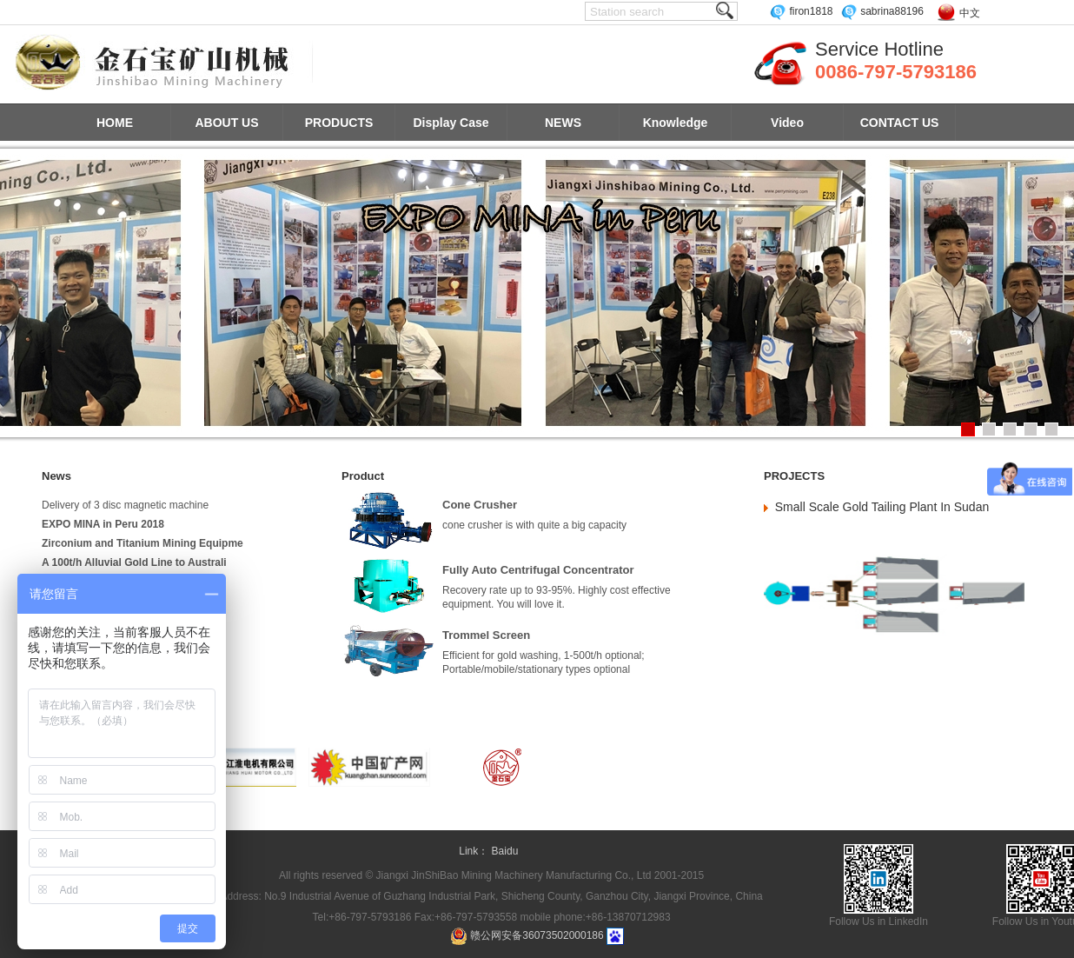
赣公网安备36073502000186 (536, 935)
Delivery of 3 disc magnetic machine (125, 505)
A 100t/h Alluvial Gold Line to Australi (134, 562)
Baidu (505, 851)
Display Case (450, 123)
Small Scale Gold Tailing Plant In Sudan (882, 507)
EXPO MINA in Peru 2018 (103, 524)
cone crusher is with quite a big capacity (534, 525)
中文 (969, 13)
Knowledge (675, 123)
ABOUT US (226, 123)
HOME (114, 123)
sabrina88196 (882, 11)
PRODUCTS (339, 123)
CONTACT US (899, 123)
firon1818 (800, 11)
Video (787, 123)
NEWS (563, 123)
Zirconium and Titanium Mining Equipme (142, 543)
